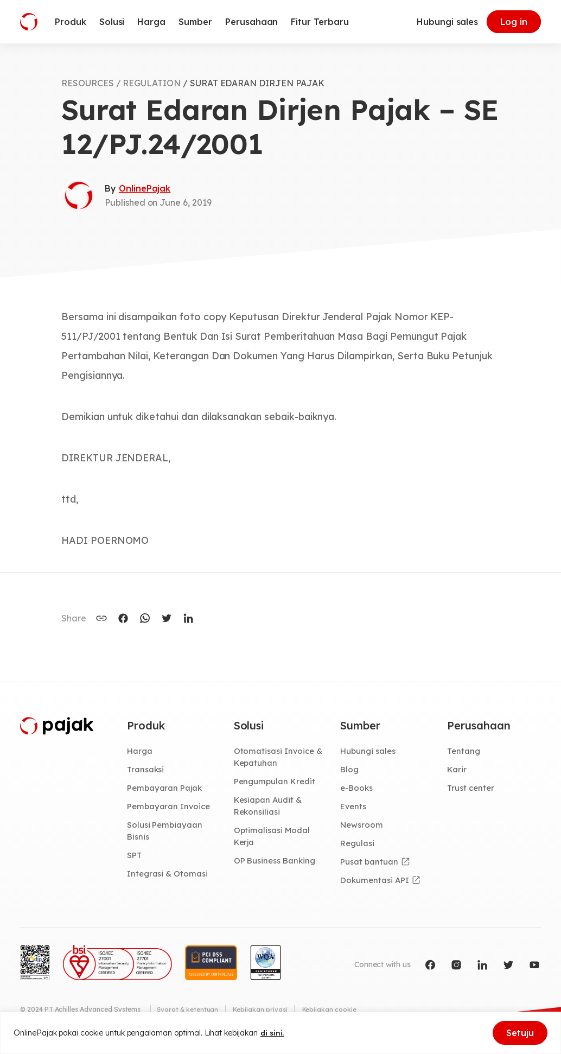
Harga (140, 751)
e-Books (357, 789)
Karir (457, 770)
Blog (350, 770)
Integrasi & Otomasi (169, 876)
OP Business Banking (277, 863)
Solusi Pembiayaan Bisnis (166, 833)
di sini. (272, 1033)
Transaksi (147, 770)
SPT (135, 858)
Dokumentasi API (376, 883)
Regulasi (358, 845)
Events (354, 807)
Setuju (520, 1032)
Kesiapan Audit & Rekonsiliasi (269, 807)
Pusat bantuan (369, 864)
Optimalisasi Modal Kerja (273, 838)
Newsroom (362, 826)
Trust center (471, 789)
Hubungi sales (447, 21)
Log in (513, 21)
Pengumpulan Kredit (276, 782)
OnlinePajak (144, 188)
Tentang (464, 751)
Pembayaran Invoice (170, 807)
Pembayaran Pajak (166, 789)
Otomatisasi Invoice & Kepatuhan (280, 757)
